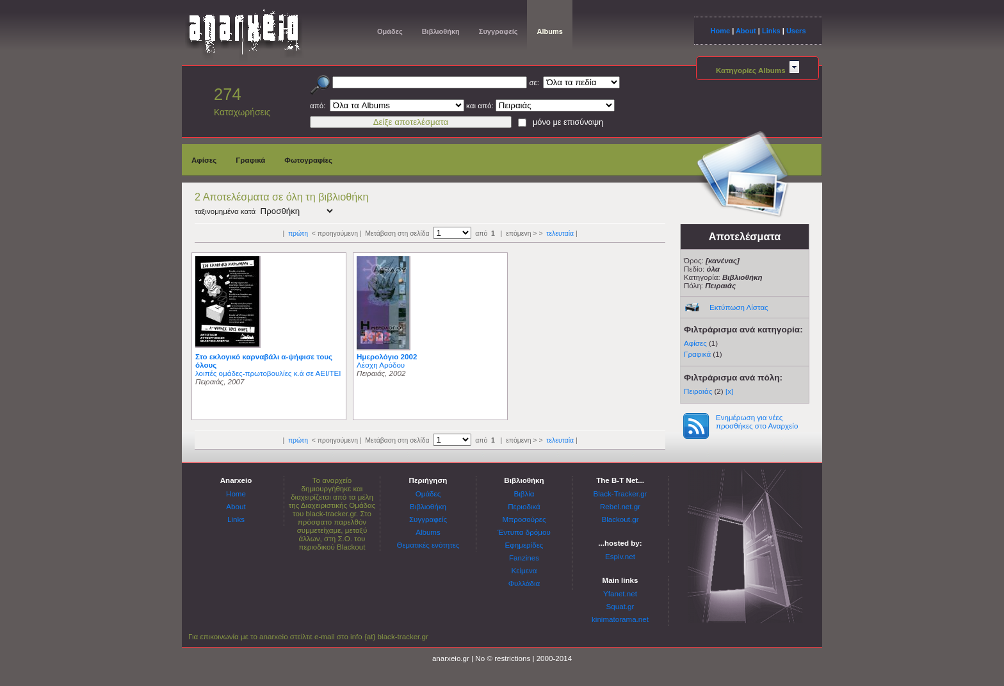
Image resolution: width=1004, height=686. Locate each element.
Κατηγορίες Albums (757, 70)
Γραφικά (250, 160)
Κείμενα (524, 570)
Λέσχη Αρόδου (381, 365)
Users (796, 31)
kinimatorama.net (620, 619)
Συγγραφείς (498, 31)
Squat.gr (620, 606)
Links (771, 31)
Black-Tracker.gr (620, 493)
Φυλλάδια (524, 583)
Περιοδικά (524, 506)
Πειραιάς (698, 391)
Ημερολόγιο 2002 (387, 356)
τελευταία (560, 233)
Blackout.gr (620, 519)
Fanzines (524, 557)
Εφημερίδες (524, 545)
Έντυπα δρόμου (524, 532)
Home (720, 31)
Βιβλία (524, 493)
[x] (729, 391)
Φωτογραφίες (308, 160)
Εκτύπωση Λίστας (738, 307)
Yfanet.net (620, 593)
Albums (549, 31)
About (746, 31)
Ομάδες (390, 31)
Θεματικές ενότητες (427, 545)
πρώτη (298, 233)
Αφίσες (203, 160)
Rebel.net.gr (620, 506)
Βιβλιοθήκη (441, 31)
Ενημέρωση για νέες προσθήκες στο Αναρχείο (757, 421)
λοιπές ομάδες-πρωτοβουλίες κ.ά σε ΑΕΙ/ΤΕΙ (268, 373)
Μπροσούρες (524, 519)
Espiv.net (620, 556)
